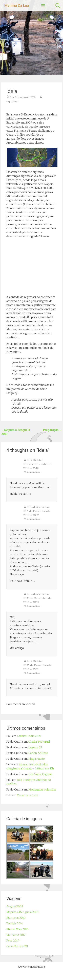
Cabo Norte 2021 (17, 946)
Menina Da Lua (16, 5)
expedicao (12, 101)
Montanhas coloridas (42, 789)
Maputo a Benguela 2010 (22, 912)
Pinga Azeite (36, 758)
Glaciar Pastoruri (39, 741)
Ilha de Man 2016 (17, 929)
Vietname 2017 (15, 934)
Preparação (52, 430)
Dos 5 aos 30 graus (40, 774)
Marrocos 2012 (16, 917)
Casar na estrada (27, 795)
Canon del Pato (38, 753)
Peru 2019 (12, 940)
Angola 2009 (14, 906)
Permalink (33, 472)
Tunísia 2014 (14, 923)
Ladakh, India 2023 (29, 736)
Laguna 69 (35, 747)
